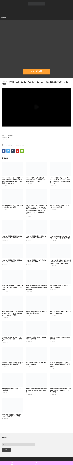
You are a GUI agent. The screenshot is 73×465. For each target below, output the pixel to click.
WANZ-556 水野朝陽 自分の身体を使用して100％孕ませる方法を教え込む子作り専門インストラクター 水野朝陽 (60, 261)
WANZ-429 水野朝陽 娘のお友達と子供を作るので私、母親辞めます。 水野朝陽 (36, 390)
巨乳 (23, 145)
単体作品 (15, 145)
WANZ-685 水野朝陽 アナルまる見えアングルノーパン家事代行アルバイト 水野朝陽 (12, 287)
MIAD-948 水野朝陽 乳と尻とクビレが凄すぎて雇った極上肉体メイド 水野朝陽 (12, 339)
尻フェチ (19, 145)
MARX (9, 137)
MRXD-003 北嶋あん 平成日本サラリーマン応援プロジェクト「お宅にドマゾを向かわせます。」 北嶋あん (36, 179)
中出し (10, 145)
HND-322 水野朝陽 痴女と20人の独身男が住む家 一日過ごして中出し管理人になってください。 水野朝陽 (12, 313)
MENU (3, 17)
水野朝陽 (10, 135)
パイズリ (6, 145)
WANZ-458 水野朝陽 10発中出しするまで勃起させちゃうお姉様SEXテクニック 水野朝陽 (60, 390)
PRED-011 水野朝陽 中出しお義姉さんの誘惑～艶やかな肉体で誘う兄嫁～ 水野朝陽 (60, 364)
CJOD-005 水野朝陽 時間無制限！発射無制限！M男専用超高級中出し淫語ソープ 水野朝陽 (36, 287)
